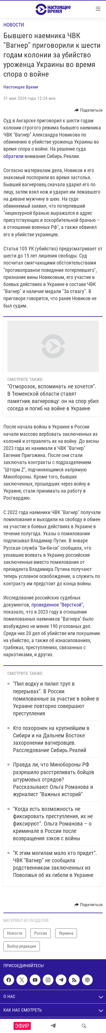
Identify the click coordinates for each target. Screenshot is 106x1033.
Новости (13, 25)
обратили (13, 156)
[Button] (88, 110)
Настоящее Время (20, 87)
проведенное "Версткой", (57, 605)
